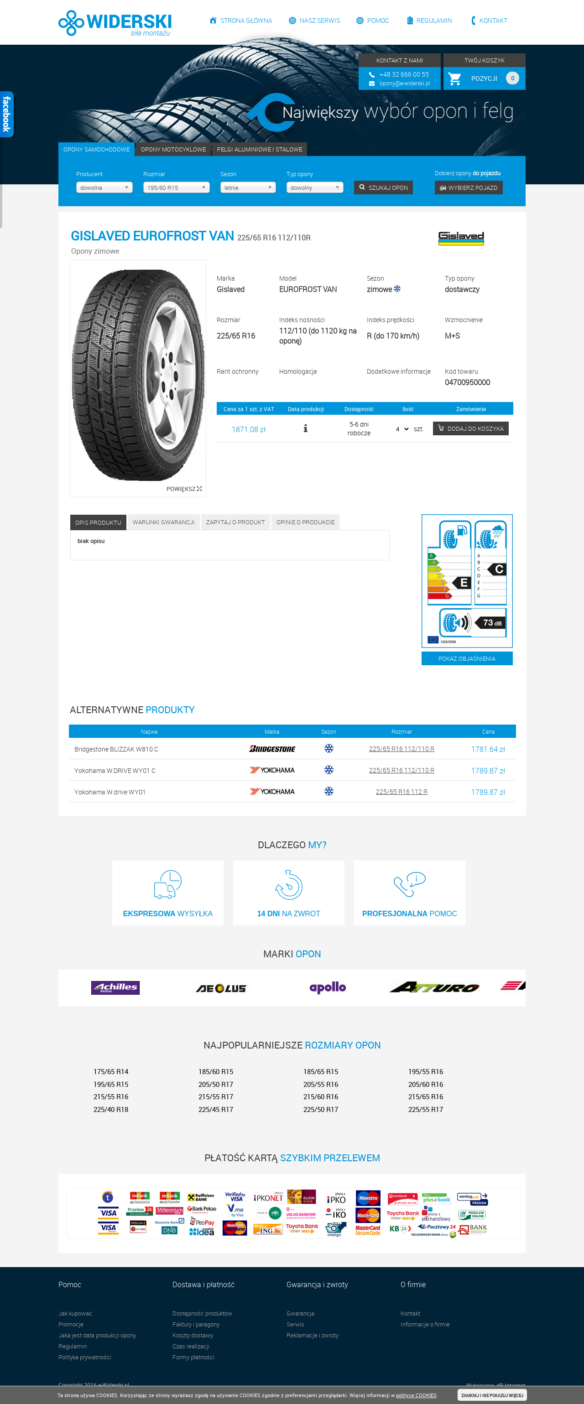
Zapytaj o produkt (235, 522)
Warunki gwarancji (164, 522)
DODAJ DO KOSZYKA (471, 428)
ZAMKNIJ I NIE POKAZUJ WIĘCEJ (492, 1396)
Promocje (70, 1324)
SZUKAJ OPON (383, 187)
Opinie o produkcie (305, 522)
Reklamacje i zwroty (313, 1335)
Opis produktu (98, 522)
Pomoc (378, 20)
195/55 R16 (425, 1071)
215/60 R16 (320, 1096)
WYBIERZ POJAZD (469, 187)
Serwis (295, 1324)
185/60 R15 (215, 1071)
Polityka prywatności (84, 1357)
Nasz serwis (320, 20)
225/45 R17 (215, 1109)
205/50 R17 (215, 1084)
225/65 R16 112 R (402, 791)
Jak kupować (75, 1313)
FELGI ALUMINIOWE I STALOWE (259, 149)
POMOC (410, 890)
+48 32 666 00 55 (404, 74)
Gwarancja (300, 1313)
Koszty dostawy (192, 1335)
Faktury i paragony (195, 1324)
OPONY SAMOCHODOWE (96, 149)
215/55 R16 (111, 1096)
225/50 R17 (320, 1109)
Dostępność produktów (202, 1313)
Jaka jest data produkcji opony (97, 1335)
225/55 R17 (425, 1109)
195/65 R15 (111, 1084)
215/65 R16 (425, 1096)
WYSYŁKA (168, 890)
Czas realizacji (190, 1346)
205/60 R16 (425, 1084)
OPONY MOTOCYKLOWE (173, 149)
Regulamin (434, 20)
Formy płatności (193, 1357)
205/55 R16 (320, 1084)
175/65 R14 (111, 1071)
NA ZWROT (289, 890)
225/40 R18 (111, 1109)
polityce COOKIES (416, 1395)
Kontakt (493, 20)
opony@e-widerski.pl (405, 83)
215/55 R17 (215, 1096)
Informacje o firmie (425, 1324)
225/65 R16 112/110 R (401, 748)
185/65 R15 (320, 1071)
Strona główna (246, 20)
